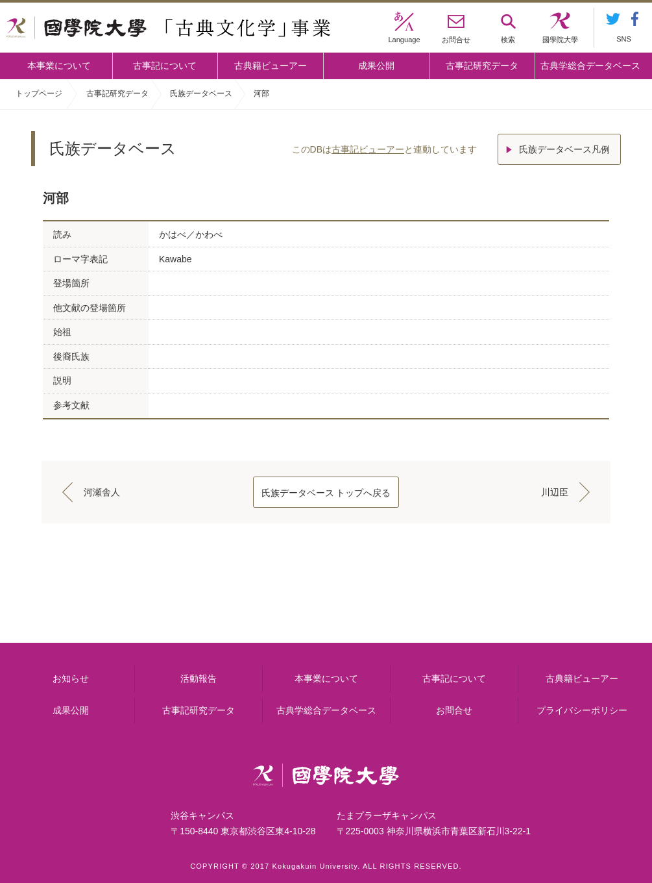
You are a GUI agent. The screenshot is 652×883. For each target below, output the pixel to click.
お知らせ (71, 678)
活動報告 (198, 678)
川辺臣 (554, 492)
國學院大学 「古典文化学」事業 (168, 28)
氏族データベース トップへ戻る (326, 493)
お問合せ (454, 710)
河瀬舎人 (102, 492)
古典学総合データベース (590, 65)
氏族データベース (201, 93)
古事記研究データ (482, 65)
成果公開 (376, 65)
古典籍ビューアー (270, 65)
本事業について (59, 65)
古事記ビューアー (368, 149)
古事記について (165, 65)
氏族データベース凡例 (564, 149)
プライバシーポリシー (582, 710)
